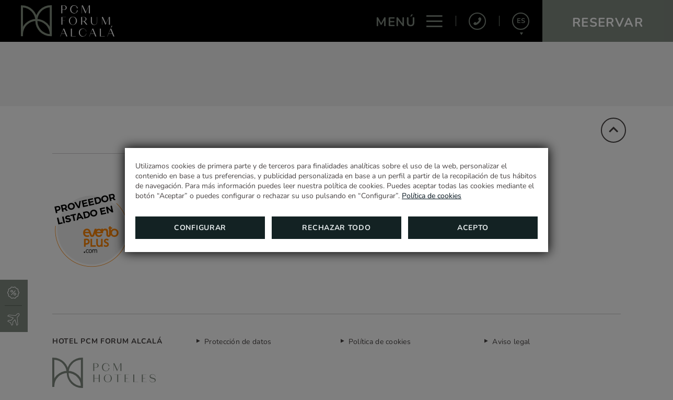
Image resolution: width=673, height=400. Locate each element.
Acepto (473, 228)
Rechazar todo (336, 228)
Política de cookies (431, 196)
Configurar (200, 228)
